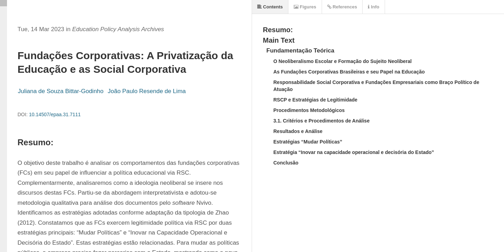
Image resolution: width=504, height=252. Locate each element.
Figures (305, 6)
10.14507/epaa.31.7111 (55, 114)
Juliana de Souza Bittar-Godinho (61, 91)
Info (373, 6)
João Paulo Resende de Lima (147, 91)
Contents (270, 6)
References (342, 6)
